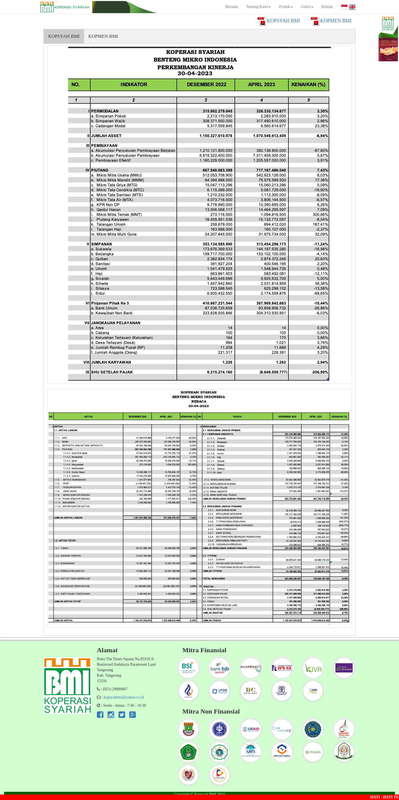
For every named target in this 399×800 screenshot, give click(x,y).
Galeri (307, 7)
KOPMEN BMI (103, 36)
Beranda (231, 7)
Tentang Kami (258, 7)
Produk (286, 7)
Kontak (327, 7)
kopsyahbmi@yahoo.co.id (124, 697)
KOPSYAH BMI (64, 36)
